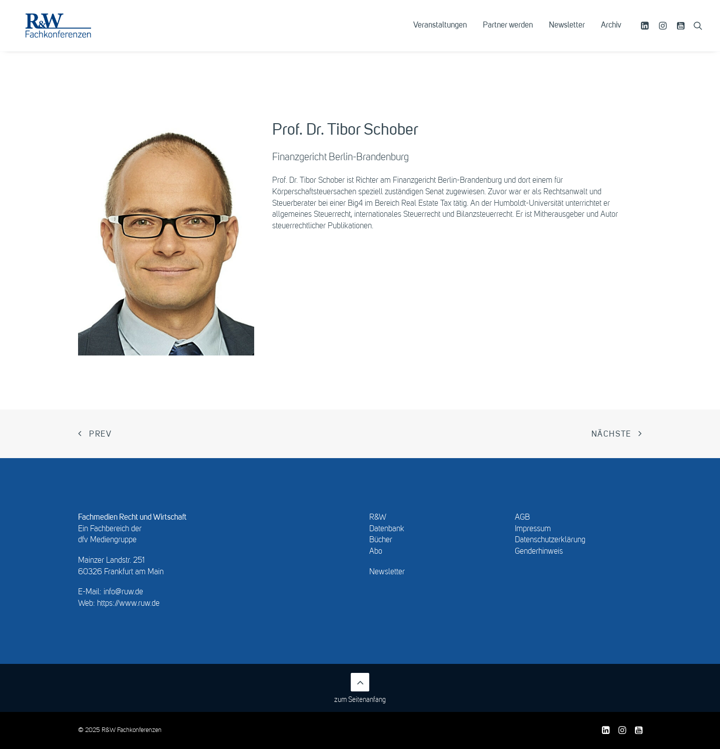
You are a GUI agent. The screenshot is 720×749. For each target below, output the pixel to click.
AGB (522, 518)
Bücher (380, 540)
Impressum (533, 529)
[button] (646, 33)
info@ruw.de (123, 592)
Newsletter (567, 34)
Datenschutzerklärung (550, 540)
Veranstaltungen (440, 34)
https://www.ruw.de (128, 604)
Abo (375, 552)
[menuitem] (440, 33)
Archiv (611, 34)
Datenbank (386, 529)
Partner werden (508, 34)
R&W (377, 518)
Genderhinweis (539, 552)
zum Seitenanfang (360, 688)
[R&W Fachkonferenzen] (72, 34)
